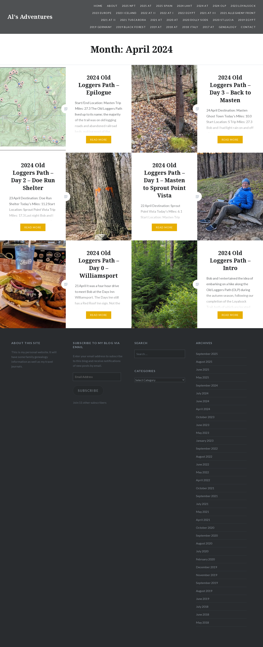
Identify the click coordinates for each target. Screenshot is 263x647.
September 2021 (207, 496)
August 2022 (204, 456)
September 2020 (207, 535)
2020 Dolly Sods (195, 19)
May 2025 (202, 377)
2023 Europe (102, 12)
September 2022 (207, 448)
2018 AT (172, 27)
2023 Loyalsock (243, 5)
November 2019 (206, 575)
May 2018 (202, 622)
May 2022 (202, 472)
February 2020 (205, 559)
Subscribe (88, 390)
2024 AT (202, 5)
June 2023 (202, 425)
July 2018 (202, 606)
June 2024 (202, 401)
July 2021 (202, 503)
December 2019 (206, 567)
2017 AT (208, 27)
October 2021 (205, 488)
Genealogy (228, 27)
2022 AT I (167, 12)
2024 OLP (219, 5)
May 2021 (202, 511)
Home (98, 5)
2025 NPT (129, 5)
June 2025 (202, 369)
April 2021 (203, 519)
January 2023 (204, 440)
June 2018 (202, 614)
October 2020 (205, 527)
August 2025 (204, 361)
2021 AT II (108, 19)
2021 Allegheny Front (238, 12)
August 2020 (204, 543)
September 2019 (207, 582)
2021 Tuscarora (133, 19)
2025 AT (146, 5)
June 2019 (202, 598)
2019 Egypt (247, 19)
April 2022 (203, 480)
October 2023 (205, 417)
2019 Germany (101, 27)
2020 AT (172, 19)
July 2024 (202, 393)
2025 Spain (164, 5)
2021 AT (156, 19)
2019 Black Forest (131, 27)
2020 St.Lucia (223, 19)
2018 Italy (190, 27)
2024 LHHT (185, 5)
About (112, 5)
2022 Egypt (187, 12)
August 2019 (204, 591)
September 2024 (207, 385)
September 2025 (207, 353)
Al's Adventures (29, 16)
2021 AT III (208, 12)
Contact (248, 27)
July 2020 (202, 551)
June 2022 (202, 464)
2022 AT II (148, 12)
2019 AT (156, 27)
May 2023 (202, 432)
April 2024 (203, 409)
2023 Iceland (126, 12)
